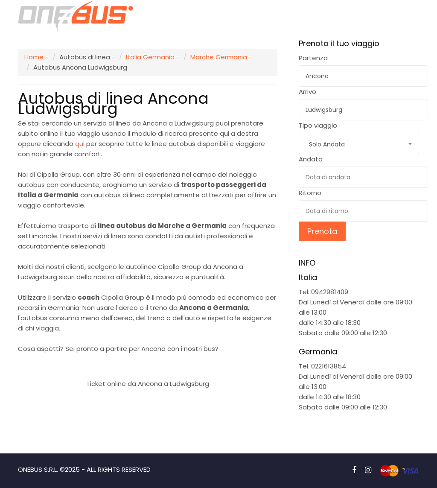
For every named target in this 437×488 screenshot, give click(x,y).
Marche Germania (218, 57)
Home (34, 57)
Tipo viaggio (318, 125)
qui (79, 143)
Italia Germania (150, 57)
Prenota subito (148, 363)
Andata (311, 159)
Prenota (322, 231)
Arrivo (307, 91)
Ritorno (310, 192)
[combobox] (359, 143)
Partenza (313, 57)
